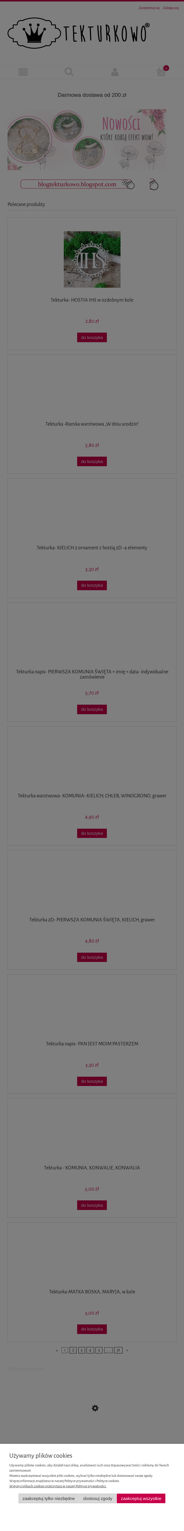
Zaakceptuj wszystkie (141, 1498)
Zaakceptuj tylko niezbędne (48, 1498)
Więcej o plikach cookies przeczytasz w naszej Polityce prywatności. (58, 1486)
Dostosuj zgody (97, 1498)
